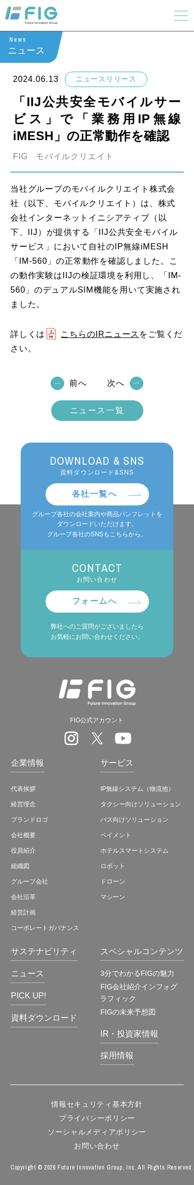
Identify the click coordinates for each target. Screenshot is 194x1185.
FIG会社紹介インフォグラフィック (138, 992)
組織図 (20, 866)
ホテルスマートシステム (134, 850)
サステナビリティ (44, 951)
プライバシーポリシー (97, 1118)
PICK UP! (28, 995)
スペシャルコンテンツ (141, 951)
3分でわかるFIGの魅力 (137, 973)
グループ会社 (29, 881)
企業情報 (27, 762)
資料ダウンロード (44, 1017)
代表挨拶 (23, 788)
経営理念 (23, 804)
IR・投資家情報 (129, 1033)
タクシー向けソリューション (140, 804)
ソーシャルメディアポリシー (97, 1132)
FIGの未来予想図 (128, 1012)
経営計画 (23, 912)
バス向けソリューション (134, 819)
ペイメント (115, 835)
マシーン (112, 897)
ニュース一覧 (97, 411)
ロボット (112, 866)
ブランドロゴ (29, 819)
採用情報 (116, 1055)
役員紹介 (23, 850)
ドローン (112, 881)
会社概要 (23, 835)
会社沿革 (23, 897)
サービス (116, 762)
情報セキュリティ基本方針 (96, 1104)
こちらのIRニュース (100, 334)
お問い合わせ (97, 1146)
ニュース (27, 973)
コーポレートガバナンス (45, 928)
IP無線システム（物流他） (137, 788)
